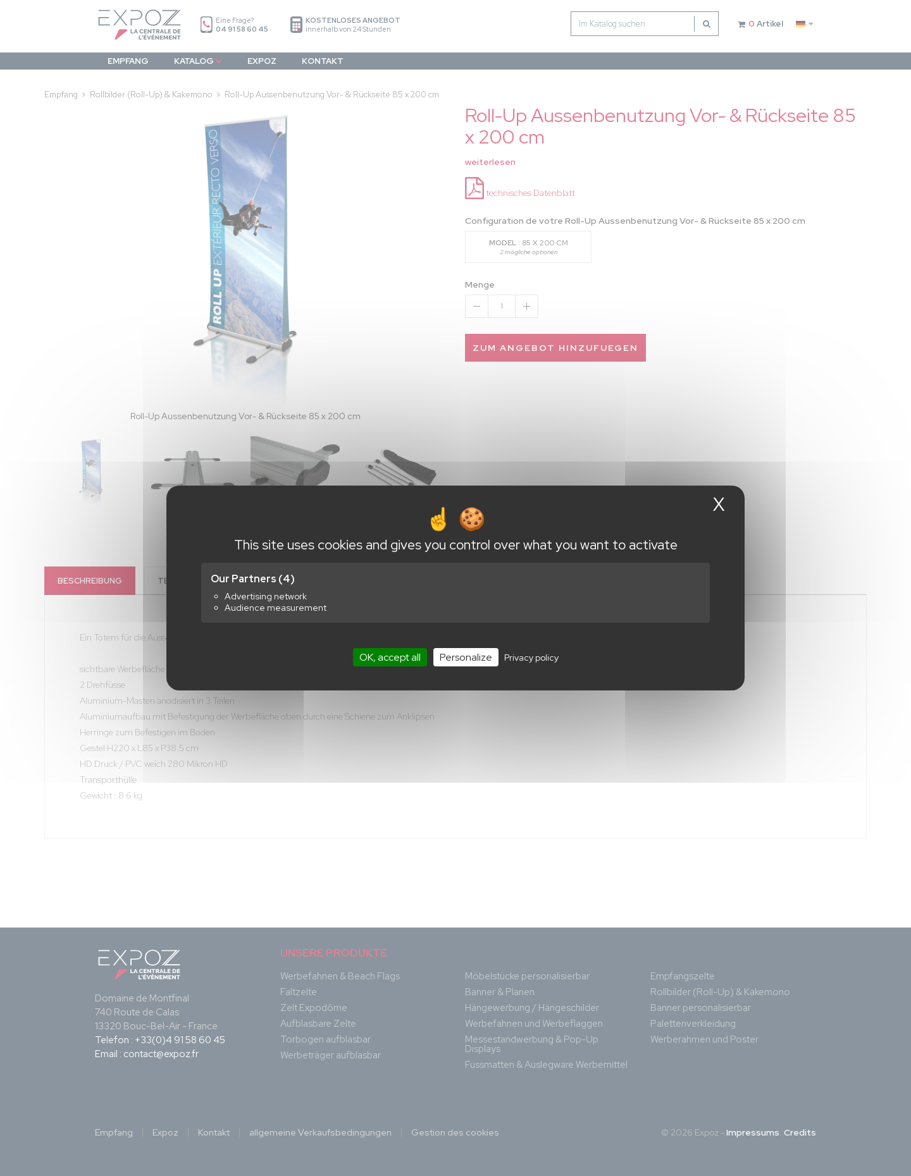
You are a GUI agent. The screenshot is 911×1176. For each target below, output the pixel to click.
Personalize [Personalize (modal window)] (466, 657)
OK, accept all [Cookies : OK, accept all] (390, 657)
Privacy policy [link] (531, 657)
